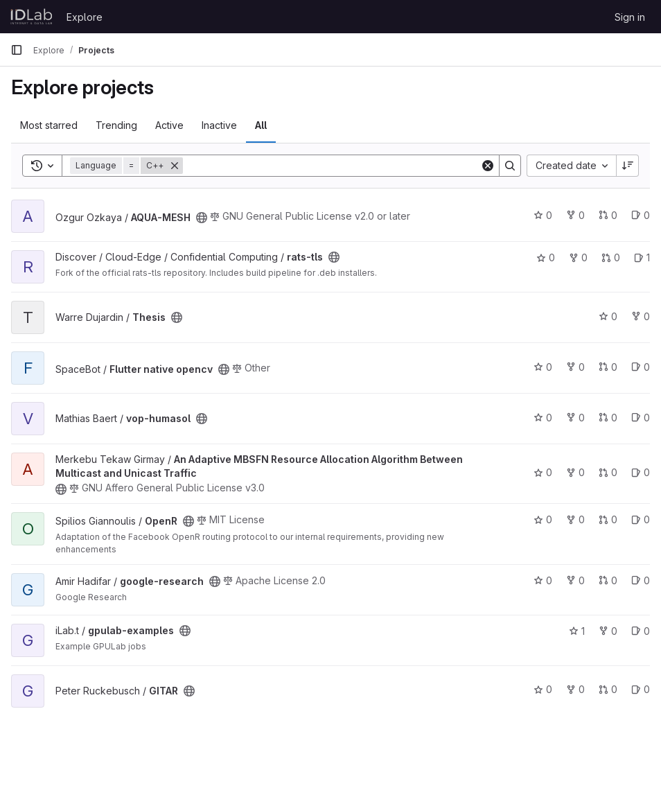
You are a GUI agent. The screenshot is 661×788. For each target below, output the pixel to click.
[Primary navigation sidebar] (17, 50)
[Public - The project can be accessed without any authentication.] (201, 217)
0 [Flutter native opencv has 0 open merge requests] (608, 367)
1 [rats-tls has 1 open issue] (642, 257)
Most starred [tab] (49, 125)
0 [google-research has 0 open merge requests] (608, 580)
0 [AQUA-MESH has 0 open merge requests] (608, 215)
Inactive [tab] (219, 125)
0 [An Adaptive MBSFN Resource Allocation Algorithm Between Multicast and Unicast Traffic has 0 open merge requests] (608, 472)
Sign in (630, 17)
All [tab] (261, 125)
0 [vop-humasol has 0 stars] (543, 417)
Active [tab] (169, 125)
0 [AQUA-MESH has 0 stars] (543, 215)
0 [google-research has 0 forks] (575, 580)
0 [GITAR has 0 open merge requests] (608, 689)
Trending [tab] (116, 125)
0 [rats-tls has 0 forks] (578, 257)
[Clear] (487, 165)
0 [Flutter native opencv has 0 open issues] (640, 367)
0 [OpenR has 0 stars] (543, 519)
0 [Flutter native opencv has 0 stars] (543, 367)
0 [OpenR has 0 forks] (575, 519)
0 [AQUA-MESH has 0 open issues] (640, 215)
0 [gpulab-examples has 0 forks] (608, 631)
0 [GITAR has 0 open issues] (640, 689)
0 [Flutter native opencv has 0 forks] (575, 367)
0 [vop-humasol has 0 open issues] (640, 417)
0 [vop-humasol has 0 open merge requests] (608, 417)
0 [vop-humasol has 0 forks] (575, 417)
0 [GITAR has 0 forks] (575, 689)
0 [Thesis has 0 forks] (640, 316)
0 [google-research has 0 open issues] (640, 580)
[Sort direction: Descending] (628, 166)
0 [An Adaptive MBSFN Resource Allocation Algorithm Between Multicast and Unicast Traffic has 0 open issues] (640, 472)
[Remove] (174, 165)
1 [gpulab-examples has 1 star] (577, 631)
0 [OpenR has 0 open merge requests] (608, 519)
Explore (85, 17)
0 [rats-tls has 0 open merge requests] (610, 257)
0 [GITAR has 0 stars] (543, 689)
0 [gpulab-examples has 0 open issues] (640, 631)
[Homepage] (31, 17)
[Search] (331, 165)
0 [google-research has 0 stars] (543, 580)
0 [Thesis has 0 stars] (608, 316)
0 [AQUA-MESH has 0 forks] (575, 215)
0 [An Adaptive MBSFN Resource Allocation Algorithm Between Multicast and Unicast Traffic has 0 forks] (575, 472)
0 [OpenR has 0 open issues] (640, 519)
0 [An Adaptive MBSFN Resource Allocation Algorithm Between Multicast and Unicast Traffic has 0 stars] (543, 472)
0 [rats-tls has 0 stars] (545, 257)
